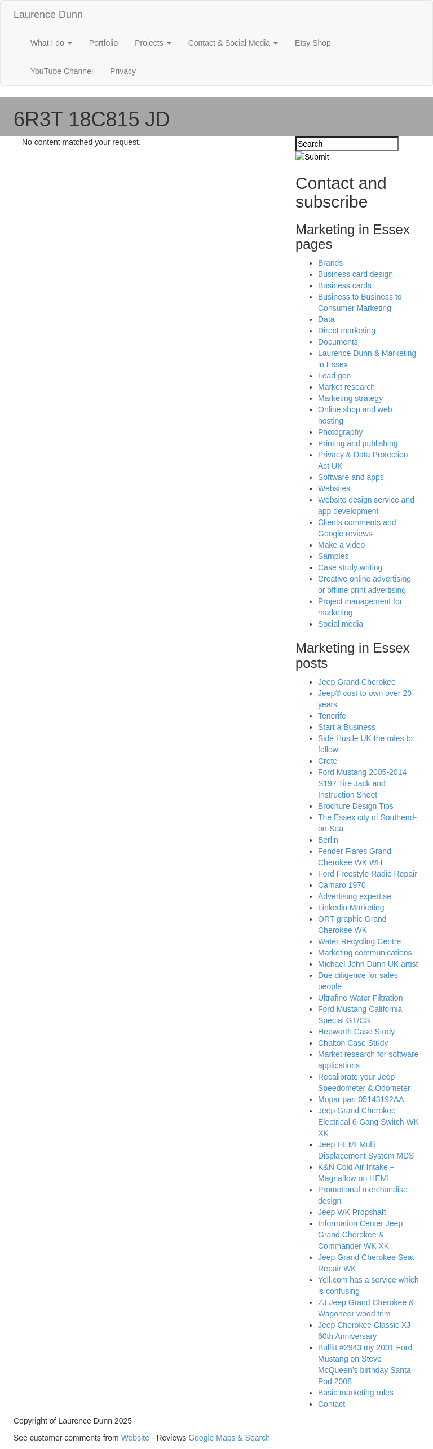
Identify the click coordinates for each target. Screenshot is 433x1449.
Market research (346, 386)
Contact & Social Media (233, 42)
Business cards (345, 285)
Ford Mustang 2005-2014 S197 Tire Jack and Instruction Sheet (362, 783)
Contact (331, 1403)
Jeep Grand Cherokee (357, 681)
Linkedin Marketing (351, 907)
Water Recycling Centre (359, 941)
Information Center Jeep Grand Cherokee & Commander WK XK (360, 1234)
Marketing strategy (350, 398)
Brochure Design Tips (356, 806)
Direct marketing (346, 330)
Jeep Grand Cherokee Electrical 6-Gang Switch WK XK (368, 1122)
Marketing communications (365, 952)
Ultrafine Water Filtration (360, 997)
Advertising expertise (354, 896)
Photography (340, 432)
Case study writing (350, 567)
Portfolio (103, 42)
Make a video (341, 544)
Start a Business (346, 727)
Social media (340, 623)
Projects (153, 42)
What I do (51, 42)
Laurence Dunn (48, 14)
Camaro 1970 (342, 884)
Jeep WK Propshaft (352, 1212)
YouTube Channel (61, 71)
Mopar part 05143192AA (361, 1099)
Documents (338, 341)
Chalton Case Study (353, 1042)
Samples (333, 556)
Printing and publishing (358, 443)
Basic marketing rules (356, 1392)
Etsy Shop (313, 42)
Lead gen (334, 375)
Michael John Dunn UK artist (368, 963)
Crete (327, 760)
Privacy (123, 71)
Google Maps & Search (229, 1437)
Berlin (328, 839)
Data (326, 319)
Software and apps (351, 477)
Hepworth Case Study (356, 1031)
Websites (334, 488)
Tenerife (332, 715)
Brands (330, 262)
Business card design (355, 274)
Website (135, 1437)
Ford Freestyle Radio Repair (367, 873)
